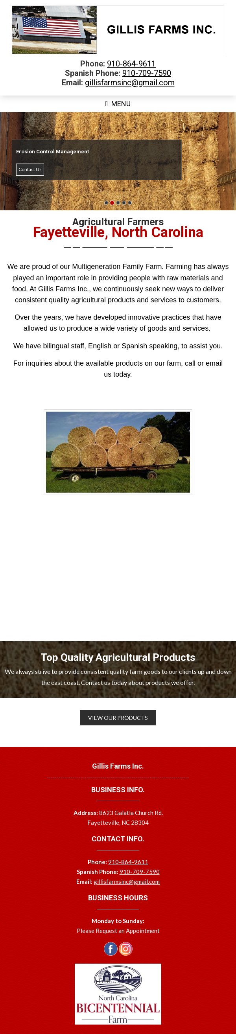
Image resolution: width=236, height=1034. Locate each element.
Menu (118, 103)
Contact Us (30, 169)
